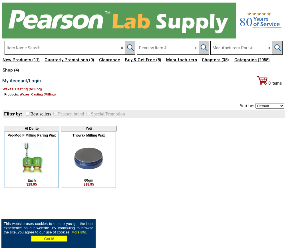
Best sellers (40, 113)
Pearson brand (71, 113)
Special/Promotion (108, 113)
